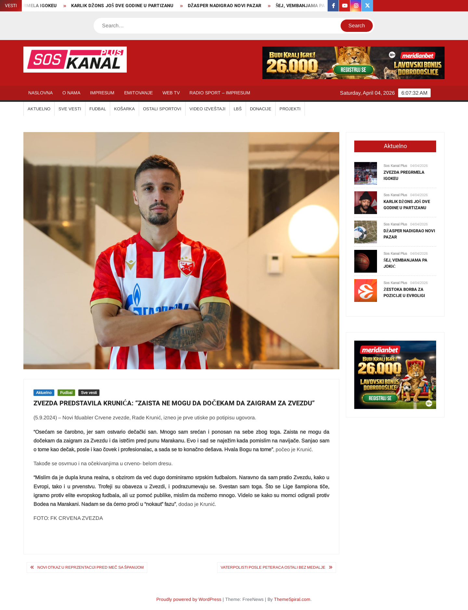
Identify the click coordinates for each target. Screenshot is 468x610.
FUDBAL (97, 108)
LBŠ (238, 108)
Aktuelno (44, 392)
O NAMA (71, 92)
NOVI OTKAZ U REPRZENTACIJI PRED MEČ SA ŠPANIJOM (90, 567)
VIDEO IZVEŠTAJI (207, 108)
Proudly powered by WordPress (188, 599)
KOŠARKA (124, 108)
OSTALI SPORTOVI (162, 108)
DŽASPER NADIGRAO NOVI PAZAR (228, 5)
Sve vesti (89, 392)
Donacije (260, 108)
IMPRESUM (102, 92)
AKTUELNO (39, 108)
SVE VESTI (69, 108)
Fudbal (66, 392)
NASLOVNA (40, 92)
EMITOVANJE (138, 92)
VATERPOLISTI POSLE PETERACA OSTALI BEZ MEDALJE (273, 567)
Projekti (290, 108)
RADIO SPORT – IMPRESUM (219, 92)
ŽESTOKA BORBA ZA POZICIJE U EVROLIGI (404, 292)
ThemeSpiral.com (292, 599)
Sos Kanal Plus (395, 166)
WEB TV (171, 92)
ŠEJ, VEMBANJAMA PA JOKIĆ (311, 5)
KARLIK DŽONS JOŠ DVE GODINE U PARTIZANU (125, 5)
